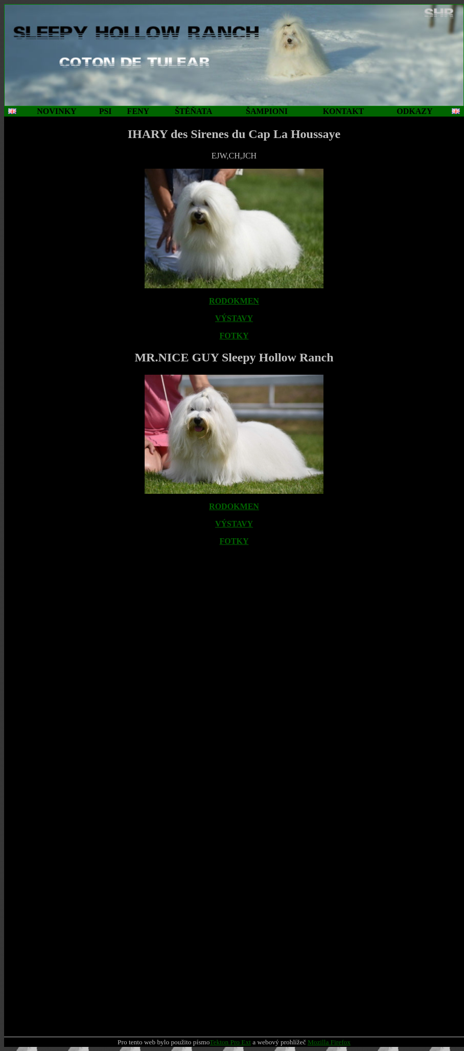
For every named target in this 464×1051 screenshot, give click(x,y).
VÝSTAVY (234, 318)
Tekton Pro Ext (230, 1042)
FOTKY (234, 335)
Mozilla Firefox (329, 1042)
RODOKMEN (234, 300)
